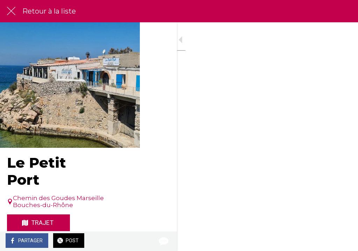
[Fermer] (11, 11)
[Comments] (344, 241)
